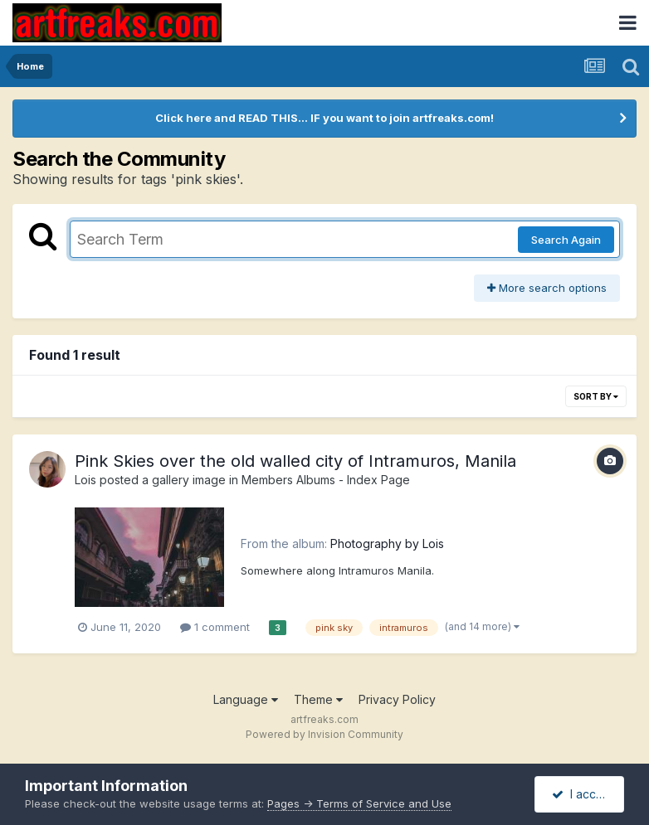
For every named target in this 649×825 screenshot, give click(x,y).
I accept (583, 794)
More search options (547, 287)
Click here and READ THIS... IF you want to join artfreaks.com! (324, 117)
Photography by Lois (387, 543)
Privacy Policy (397, 699)
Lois (85, 480)
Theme (318, 699)
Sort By (595, 396)
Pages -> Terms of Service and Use (359, 803)
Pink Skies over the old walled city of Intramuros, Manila (295, 461)
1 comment (215, 626)
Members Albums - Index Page (326, 480)
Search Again (566, 239)
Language (245, 699)
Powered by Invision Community (324, 734)
